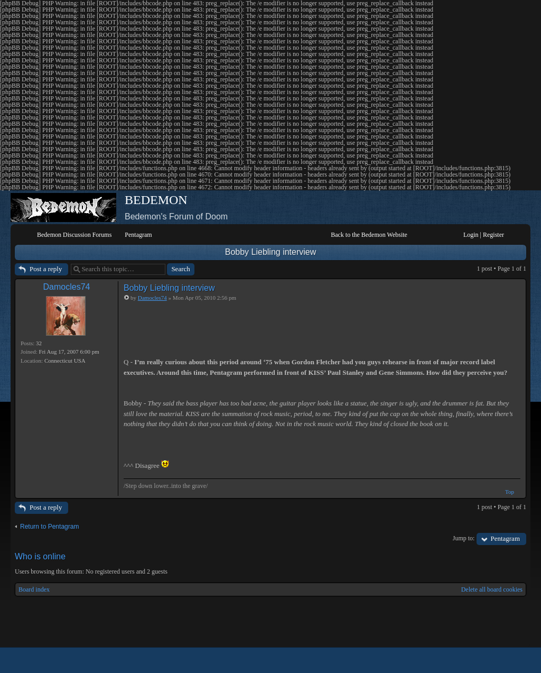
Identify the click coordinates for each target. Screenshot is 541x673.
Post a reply (46, 269)
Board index (34, 589)
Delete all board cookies (492, 589)
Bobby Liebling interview (270, 251)
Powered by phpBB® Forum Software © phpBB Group (510, 660)
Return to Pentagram (49, 526)
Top (509, 491)
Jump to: (464, 538)
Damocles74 (66, 286)
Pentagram (505, 538)
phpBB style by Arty (479, 660)
